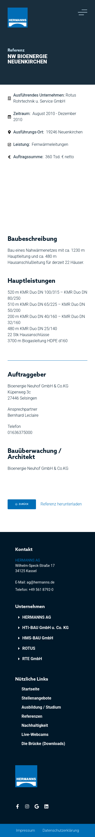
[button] (47, 617)
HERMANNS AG (36, 617)
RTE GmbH (32, 658)
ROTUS (28, 648)
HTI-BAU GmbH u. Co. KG (45, 627)
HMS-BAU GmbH (37, 638)
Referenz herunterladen (61, 504)
